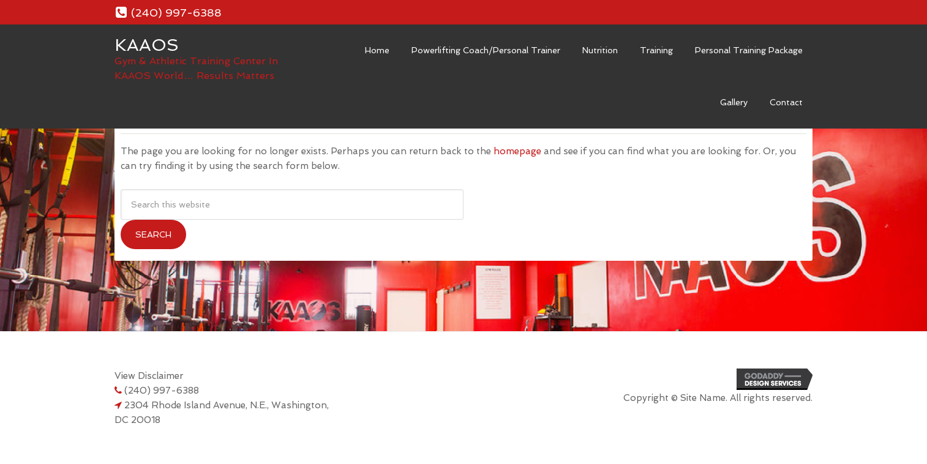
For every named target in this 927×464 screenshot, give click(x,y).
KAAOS (146, 45)
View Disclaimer (149, 375)
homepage (517, 151)
